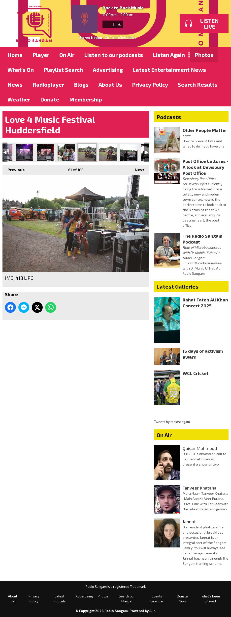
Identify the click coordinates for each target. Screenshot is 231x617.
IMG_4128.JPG (45, 152)
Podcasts (169, 117)
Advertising (108, 69)
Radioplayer (48, 84)
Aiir (152, 611)
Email (113, 24)
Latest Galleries (177, 286)
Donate (49, 99)
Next (137, 168)
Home (15, 54)
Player (41, 54)
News (15, 84)
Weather (18, 99)
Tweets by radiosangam (172, 422)
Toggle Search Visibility (221, 54)
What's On (20, 69)
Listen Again (169, 54)
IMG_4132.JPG (108, 152)
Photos (204, 54)
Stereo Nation (90, 38)
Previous (13, 168)
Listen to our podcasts (113, 54)
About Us (110, 84)
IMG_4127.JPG (24, 152)
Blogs (81, 84)
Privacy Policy (150, 84)
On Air (66, 54)
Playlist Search (63, 69)
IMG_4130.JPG (66, 152)
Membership (85, 99)
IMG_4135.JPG (128, 152)
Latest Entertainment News (169, 69)
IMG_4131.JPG (87, 152)
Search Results (197, 84)
